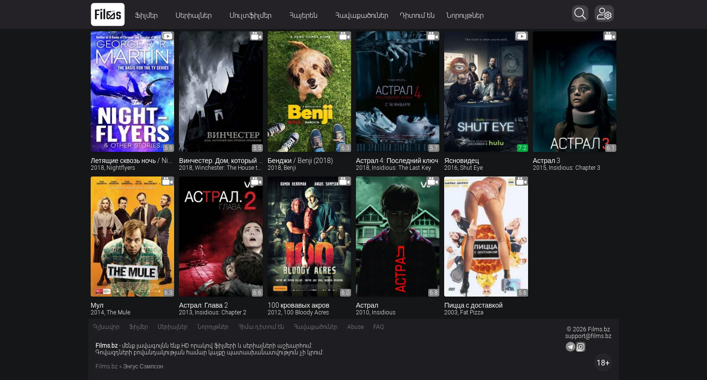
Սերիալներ (197, 15)
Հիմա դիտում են (261, 327)
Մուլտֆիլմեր (254, 15)
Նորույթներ (465, 15)
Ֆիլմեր (149, 15)
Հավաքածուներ (361, 15)
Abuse (355, 327)
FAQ (378, 327)
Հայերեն (306, 15)
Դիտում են (417, 15)
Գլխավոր (106, 327)
